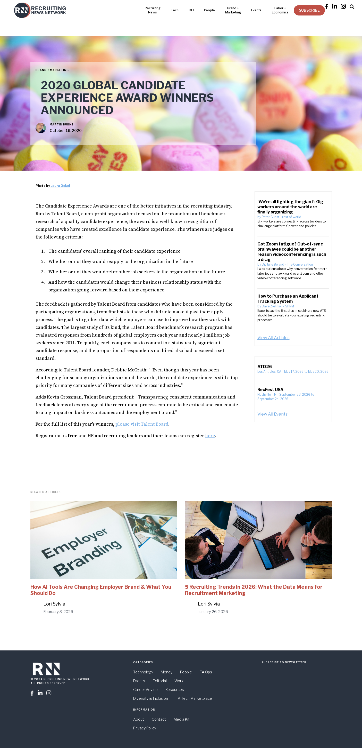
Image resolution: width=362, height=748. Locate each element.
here (210, 436)
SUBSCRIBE (309, 10)
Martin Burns (62, 124)
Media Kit (182, 719)
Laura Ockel (60, 186)
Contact (159, 719)
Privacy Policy (144, 728)
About (138, 719)
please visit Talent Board (141, 424)
